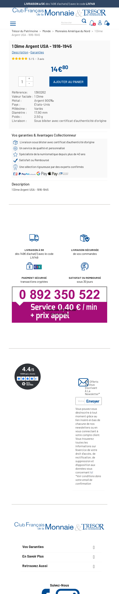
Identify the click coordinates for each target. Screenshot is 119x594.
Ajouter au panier (68, 82)
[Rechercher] (71, 22)
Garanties (37, 52)
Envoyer (92, 401)
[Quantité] (22, 81)
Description (20, 52)
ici (91, 472)
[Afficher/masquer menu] (13, 24)
